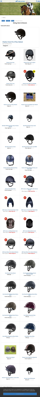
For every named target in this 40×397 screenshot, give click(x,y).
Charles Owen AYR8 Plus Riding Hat (29, 357)
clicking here (32, 390)
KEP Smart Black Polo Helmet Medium (10, 252)
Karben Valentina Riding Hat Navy (10, 167)
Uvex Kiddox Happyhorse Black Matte (10, 336)
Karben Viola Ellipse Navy (10, 188)
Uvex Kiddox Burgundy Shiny (29, 315)
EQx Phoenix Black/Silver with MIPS (29, 146)
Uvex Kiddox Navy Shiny (29, 336)
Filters (4, 17)
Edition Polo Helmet (10, 357)
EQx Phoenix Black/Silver (10, 146)
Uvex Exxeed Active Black (10, 273)
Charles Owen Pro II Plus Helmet (12, 42)
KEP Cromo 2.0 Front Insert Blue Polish (10, 209)
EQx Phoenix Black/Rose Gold (29, 125)
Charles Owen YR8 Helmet (29, 378)
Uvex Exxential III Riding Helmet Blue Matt (29, 295)
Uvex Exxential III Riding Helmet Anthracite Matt (29, 274)
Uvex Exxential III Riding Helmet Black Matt (10, 295)
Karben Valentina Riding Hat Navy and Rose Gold (29, 168)
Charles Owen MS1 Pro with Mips (29, 83)
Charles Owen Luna (10, 83)
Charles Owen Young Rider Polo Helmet (29, 104)
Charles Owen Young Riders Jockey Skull (10, 377)
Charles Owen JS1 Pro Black (29, 62)
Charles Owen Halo (10, 62)
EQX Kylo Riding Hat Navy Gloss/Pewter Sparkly (10, 126)
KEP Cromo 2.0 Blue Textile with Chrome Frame (29, 189)
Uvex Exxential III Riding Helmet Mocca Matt (10, 316)
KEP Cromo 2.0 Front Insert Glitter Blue (29, 209)
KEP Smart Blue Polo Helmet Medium (29, 252)
